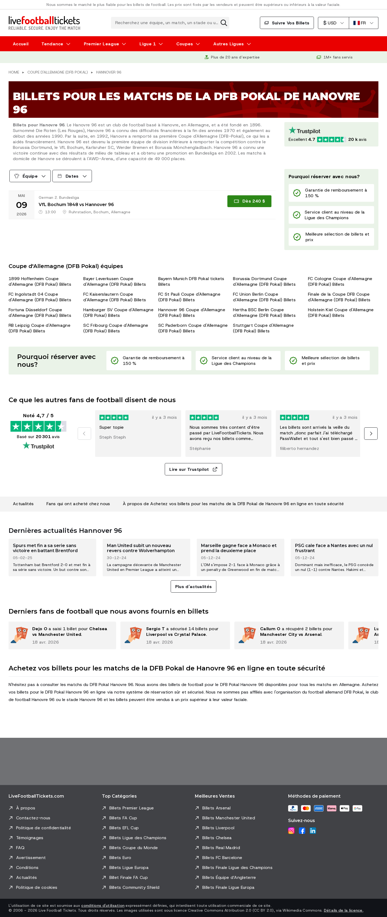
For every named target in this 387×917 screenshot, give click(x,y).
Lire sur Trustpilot (193, 469)
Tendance (52, 44)
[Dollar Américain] (333, 23)
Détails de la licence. (343, 910)
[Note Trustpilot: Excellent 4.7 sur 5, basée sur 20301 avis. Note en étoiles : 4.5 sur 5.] (331, 134)
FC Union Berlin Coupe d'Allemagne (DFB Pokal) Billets (264, 297)
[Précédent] (84, 433)
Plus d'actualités (193, 586)
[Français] (363, 23)
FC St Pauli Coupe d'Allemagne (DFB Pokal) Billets (189, 297)
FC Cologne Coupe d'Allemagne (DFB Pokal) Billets (340, 281)
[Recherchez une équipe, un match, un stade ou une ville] (170, 23)
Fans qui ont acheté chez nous (78, 504)
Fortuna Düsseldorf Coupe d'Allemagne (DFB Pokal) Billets (40, 312)
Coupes (184, 44)
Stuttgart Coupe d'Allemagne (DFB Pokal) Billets (263, 328)
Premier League (101, 44)
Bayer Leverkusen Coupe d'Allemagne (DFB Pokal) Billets (114, 281)
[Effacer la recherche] (224, 23)
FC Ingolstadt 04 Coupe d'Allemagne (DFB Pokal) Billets (40, 297)
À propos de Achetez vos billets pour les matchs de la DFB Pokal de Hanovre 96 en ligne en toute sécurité (233, 504)
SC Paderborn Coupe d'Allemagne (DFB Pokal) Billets (193, 328)
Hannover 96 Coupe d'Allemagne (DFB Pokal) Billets (191, 312)
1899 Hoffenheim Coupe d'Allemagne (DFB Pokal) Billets (40, 281)
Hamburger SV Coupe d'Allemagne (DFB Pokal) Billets (118, 312)
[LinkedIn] (313, 830)
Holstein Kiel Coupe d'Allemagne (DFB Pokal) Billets (341, 312)
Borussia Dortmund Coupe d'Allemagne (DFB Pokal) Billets (264, 281)
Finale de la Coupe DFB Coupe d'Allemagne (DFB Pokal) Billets (339, 297)
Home (14, 72)
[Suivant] (370, 433)
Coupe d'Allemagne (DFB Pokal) (57, 72)
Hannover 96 (108, 72)
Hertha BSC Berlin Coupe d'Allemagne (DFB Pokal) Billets (264, 312)
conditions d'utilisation (102, 905)
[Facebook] (302, 830)
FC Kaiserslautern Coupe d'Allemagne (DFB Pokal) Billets (114, 297)
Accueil (20, 44)
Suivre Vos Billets (287, 23)
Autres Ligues (228, 44)
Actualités (23, 504)
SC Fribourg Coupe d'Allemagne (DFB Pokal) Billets (115, 328)
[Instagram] (291, 830)
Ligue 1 (147, 44)
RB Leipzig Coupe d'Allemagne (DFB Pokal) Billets (39, 328)
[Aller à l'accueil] (44, 23)
